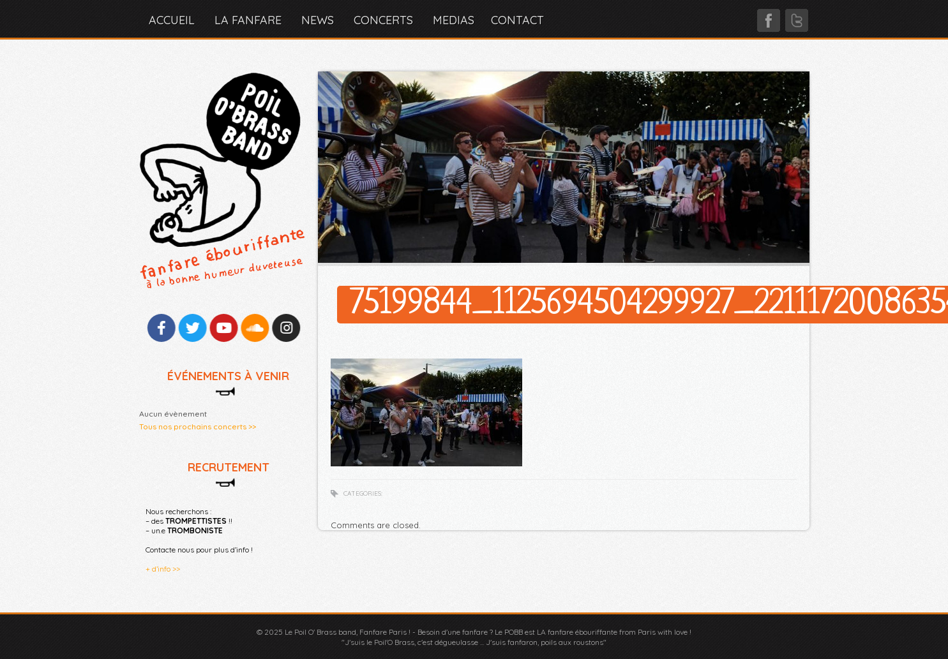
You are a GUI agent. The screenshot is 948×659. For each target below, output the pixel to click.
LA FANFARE (248, 20)
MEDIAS (453, 20)
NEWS (317, 20)
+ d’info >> (163, 569)
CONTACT (517, 20)
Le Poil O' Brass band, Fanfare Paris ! (347, 632)
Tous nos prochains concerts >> (197, 426)
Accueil (172, 20)
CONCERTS (383, 20)
